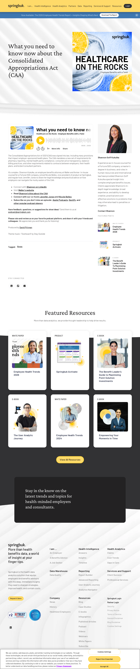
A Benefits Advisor (59, 557)
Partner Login (113, 602)
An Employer (56, 552)
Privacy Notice (113, 610)
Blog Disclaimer (113, 622)
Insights (82, 557)
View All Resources (70, 459)
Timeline (83, 562)
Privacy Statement (63, 666)
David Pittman (26, 227)
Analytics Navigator (88, 589)
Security (110, 606)
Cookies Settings (114, 626)
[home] (16, 6)
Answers (83, 552)
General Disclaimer (115, 618)
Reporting (84, 570)
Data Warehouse (59, 570)
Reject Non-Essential (104, 659)
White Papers (85, 641)
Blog (81, 602)
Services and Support (119, 570)
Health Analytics (116, 548)
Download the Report (109, 15)
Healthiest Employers (60, 611)
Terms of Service (114, 614)
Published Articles (87, 621)
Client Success (114, 575)
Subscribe (83, 646)
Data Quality (55, 575)
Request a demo (16, 598)
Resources (84, 597)
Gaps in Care (113, 562)
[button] (30, 6)
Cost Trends (113, 557)
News (19, 246)
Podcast (82, 626)
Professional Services (117, 579)
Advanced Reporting (88, 579)
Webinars (83, 636)
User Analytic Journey (89, 584)
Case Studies (85, 606)
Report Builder (86, 575)
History (53, 606)
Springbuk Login (114, 598)
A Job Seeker (56, 562)
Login (128, 6)
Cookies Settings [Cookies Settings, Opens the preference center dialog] (104, 652)
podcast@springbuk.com (19, 212)
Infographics (85, 616)
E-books (83, 611)
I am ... (53, 548)
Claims (110, 552)
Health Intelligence (89, 548)
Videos (82, 631)
